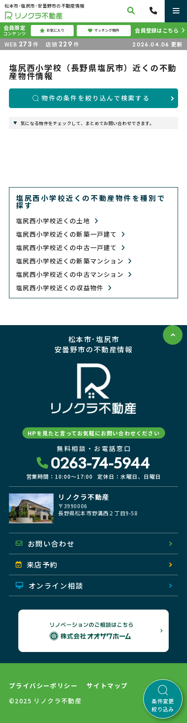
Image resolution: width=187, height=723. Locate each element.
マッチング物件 (103, 30)
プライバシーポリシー (43, 685)
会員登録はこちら (157, 30)
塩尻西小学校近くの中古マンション (74, 274)
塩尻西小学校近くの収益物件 (64, 287)
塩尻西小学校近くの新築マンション (74, 261)
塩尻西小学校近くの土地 (57, 220)
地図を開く (151, 521)
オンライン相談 (49, 585)
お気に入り (52, 30)
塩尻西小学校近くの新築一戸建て (70, 234)
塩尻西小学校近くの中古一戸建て (70, 247)
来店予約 (37, 564)
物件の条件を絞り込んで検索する (91, 97)
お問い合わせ (45, 543)
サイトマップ (107, 685)
